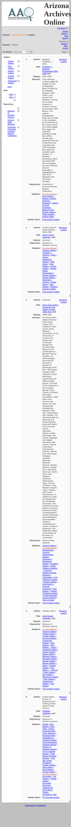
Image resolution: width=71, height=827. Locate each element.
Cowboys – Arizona (47, 254)
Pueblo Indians (48, 765)
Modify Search (64, 32)
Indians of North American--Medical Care (50, 206)
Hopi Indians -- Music (49, 646)
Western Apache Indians (50, 288)
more (9, 87)
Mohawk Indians (49, 659)
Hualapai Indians (49, 650)
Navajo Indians (11, 72)
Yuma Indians (48, 600)
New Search (65, 37)
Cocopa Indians (49, 638)
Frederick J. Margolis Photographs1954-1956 (50, 70)
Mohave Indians (50, 580)
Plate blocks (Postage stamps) (49, 756)
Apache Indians (11, 77)
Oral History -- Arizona (49, 669)
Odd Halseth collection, (47, 617)
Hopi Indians (11, 67)
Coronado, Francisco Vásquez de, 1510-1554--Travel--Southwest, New (49, 789)
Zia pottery (47, 776)
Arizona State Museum (11, 122)
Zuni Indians (48, 685)
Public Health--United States (48, 215)
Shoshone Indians (50, 677)
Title (65, 46)
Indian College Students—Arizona (49, 568)
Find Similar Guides (50, 219)
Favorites (61, 28)
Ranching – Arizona (47, 281)
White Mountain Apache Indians (49, 596)
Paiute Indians (48, 277)
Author (65, 48)
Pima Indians (49, 672)
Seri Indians (47, 674)
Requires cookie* (63, 60)
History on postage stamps (49, 748)
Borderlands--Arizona (48, 551)
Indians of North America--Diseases (49, 200)
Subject (64, 43)
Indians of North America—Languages (49, 575)
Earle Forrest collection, (48, 236)
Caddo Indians (48, 634)
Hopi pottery (47, 767)
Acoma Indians (11, 62)
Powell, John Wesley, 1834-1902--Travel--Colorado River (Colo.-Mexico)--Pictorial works (49, 730)
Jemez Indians (48, 652)
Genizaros (46, 559)
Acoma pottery (48, 772)
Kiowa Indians (48, 654)
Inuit (55, 577)
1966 (11, 94)
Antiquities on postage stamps (49, 739)
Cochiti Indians (48, 636)
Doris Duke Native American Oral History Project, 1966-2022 (50, 308)
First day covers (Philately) (48, 760)
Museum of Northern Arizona (11, 114)
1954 (11, 97)
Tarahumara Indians (47, 682)
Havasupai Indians (12, 82)
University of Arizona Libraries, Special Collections (12, 131)
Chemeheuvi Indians (47, 556)
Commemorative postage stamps (49, 743)
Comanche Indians (47, 641)
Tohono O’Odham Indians (50, 592)
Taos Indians (47, 285)
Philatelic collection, (46, 712)
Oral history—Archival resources (48, 586)
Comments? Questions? (35, 805)
